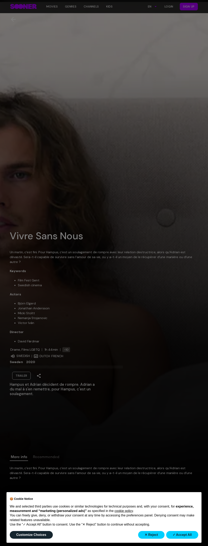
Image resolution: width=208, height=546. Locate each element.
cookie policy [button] (124, 511)
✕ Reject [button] (151, 534)
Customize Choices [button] (31, 534)
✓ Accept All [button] (182, 534)
